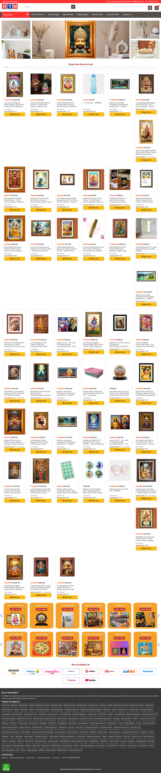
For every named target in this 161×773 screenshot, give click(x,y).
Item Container (72, 732)
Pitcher (4, 741)
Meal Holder (29, 736)
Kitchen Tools (97, 14)
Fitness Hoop (23, 723)
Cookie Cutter (133, 709)
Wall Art (41, 750)
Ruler (117, 741)
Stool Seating (67, 745)
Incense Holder (60, 732)
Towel (152, 745)
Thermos (123, 745)
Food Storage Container (97, 723)
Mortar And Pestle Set (68, 736)
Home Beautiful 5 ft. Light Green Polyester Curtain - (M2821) (146, 249)
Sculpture (131, 741)
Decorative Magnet (133, 714)
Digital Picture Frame (24, 718)
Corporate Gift (53, 714)
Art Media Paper (56, 705)
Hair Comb (79, 727)
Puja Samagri (53, 14)
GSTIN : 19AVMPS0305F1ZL (71, 758)
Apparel (14, 705)
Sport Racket (6, 745)
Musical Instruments (94, 736)
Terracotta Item (112, 14)
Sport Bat (151, 741)
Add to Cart (14, 114)
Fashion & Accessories (147, 718)
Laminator (143, 732)
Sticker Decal (56, 745)
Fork (120, 723)
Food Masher (62, 723)
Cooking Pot (6, 714)
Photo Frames (38, 14)
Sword (76, 745)
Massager (19, 736)
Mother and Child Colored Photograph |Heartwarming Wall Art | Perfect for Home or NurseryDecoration (120, 346)
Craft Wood (102, 714)
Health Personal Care (122, 727)
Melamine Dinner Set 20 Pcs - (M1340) (119, 490)
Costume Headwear (79, 714)
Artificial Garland (69, 705)
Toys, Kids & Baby (8, 750)
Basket (110, 705)
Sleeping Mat (141, 741)
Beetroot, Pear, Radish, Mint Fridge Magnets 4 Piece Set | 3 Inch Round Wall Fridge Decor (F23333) (92, 492)
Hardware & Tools (106, 727)
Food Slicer (72, 723)
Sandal (123, 741)
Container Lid (122, 709)
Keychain (93, 732)
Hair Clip (71, 727)
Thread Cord (132, 745)
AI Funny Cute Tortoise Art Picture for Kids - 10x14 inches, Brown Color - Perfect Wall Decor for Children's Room (41, 202)
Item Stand (83, 732)
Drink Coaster (62, 718)
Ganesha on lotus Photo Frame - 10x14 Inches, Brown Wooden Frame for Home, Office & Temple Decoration (93, 202)
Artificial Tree (93, 705)
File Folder (13, 723)
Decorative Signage (8, 718)
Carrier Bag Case (57, 709)
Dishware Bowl (38, 718)
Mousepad (81, 736)
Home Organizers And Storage (43, 732)
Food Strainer (112, 723)
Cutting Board (119, 714)
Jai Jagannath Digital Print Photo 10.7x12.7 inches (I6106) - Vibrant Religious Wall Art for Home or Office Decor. (145, 444)
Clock (114, 709)
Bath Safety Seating (121, 705)
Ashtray (102, 705)
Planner (20, 741)
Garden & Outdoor (149, 723)
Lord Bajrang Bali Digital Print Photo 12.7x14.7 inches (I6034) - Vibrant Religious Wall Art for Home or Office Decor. (145, 106)
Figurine (4, 723)
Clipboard (106, 709)
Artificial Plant (82, 705)
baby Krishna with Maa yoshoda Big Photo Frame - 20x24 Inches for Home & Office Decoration (146, 492)
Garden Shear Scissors (9, 727)
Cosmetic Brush (65, 714)
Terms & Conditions (43, 758)
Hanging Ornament (92, 727)
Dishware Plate (51, 718)
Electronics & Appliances (103, 718)
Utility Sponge (32, 750)
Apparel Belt (23, 705)
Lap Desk (5, 736)
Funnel (138, 723)
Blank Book (149, 705)
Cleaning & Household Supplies (91, 709)
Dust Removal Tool (86, 718)
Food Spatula (83, 723)
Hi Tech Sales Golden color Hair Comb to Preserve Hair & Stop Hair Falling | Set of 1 (93, 250)
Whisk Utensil (51, 750)
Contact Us (127, 14)
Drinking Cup (73, 718)
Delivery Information (16, 758)
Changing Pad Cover (71, 709)
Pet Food (127, 736)
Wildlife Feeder (62, 750)
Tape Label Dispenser (88, 745)
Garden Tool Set (24, 727)
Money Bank (54, 736)
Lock (12, 736)
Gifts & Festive (37, 727)
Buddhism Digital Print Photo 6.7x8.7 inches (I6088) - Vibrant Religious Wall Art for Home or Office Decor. (93, 444)
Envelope (116, 718)
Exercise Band (126, 718)
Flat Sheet (52, 723)
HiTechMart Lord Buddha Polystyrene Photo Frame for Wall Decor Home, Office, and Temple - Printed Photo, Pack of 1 (14, 395)
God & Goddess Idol (50, 727)
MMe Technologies (94, 769)
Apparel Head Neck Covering (39, 705)
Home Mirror (26, 732)
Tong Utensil (143, 745)
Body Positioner (7, 709)
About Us (5, 758)
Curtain (110, 714)
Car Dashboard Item (42, 709)
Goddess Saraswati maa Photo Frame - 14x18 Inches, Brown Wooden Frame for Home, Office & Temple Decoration (145, 540)
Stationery (36, 745)
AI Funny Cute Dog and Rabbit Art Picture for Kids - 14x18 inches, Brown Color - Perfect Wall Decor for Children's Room (41, 250)
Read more (32, 698)
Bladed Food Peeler (137, 705)
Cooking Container (147, 709)
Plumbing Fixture (40, 741)
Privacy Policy (30, 758)
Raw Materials (64, 741)
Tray (17, 750)
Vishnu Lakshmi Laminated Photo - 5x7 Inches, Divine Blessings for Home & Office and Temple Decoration (145, 346)
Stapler (28, 745)
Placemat (12, 741)
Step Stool (45, 745)
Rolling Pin (104, 741)
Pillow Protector (149, 736)
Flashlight (43, 723)
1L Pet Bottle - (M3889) (92, 103)
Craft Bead (92, 714)
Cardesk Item (67, 14)
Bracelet (24, 709)
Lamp (151, 732)
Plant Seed (29, 741)
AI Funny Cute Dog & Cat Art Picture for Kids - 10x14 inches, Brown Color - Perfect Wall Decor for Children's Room (14, 346)
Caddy (31, 709)
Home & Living (135, 727)
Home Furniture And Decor (11, 732)
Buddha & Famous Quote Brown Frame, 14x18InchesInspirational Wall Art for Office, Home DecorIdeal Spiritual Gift (40, 395)
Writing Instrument (76, 750)
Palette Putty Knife (115, 736)
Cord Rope (42, 714)
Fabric (136, 718)
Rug (111, 741)
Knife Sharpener (114, 732)
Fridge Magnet (83, 14)
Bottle (17, 709)
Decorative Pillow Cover (149, 714)
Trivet (23, 750)
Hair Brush (62, 727)
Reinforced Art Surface (79, 741)
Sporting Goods (18, 745)
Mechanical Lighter (41, 736)
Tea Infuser (101, 745)
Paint (104, 736)
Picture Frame (136, 736)
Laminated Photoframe (130, 732)
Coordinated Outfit (30, 714)
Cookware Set (17, 714)
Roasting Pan (94, 741)
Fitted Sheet (34, 723)
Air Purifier (5, 705)
